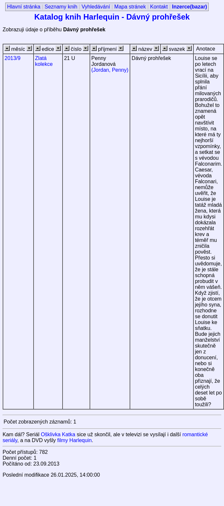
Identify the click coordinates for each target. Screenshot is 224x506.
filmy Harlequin (74, 440)
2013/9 (13, 58)
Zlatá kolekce (44, 61)
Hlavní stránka (23, 6)
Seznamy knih (61, 6)
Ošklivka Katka (58, 434)
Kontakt (159, 6)
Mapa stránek (130, 6)
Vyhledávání (96, 6)
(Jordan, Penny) (110, 70)
